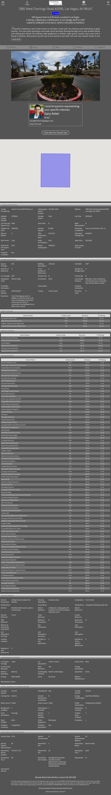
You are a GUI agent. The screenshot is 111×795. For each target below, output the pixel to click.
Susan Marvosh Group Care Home (11, 373)
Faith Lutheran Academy (8, 534)
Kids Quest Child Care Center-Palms (11, 518)
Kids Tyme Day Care (7, 503)
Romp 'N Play (5, 479)
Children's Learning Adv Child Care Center (13, 521)
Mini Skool (4, 414)
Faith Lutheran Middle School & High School (14, 516)
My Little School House (8, 383)
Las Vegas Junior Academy (9, 471)
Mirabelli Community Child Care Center (12, 539)
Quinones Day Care (6, 484)
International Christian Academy (11, 510)
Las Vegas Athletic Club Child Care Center (13, 425)
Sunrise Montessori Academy (9, 508)
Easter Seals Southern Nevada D (10, 469)
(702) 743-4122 (35, 124)
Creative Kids (5, 388)
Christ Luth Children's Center (10, 531)
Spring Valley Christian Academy (10, 368)
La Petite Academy (6, 464)
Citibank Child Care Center (9, 422)
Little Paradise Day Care (8, 381)
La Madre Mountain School (9, 466)
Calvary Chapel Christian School (10, 407)
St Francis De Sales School (9, 573)
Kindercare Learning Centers (9, 505)
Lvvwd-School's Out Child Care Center (12, 578)
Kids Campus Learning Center (10, 427)
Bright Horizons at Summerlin (10, 591)
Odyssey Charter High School (9, 348)
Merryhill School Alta (7, 554)
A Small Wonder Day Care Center (10, 552)
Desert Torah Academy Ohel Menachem (13, 562)
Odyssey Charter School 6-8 (9, 351)
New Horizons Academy (8, 461)
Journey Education (6, 412)
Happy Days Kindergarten (8, 560)
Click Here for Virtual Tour (55, 132)
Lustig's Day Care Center (8, 567)
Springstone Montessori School (10, 490)
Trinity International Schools (10, 588)
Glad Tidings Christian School (10, 391)
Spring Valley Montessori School (10, 401)
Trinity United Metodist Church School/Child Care (15, 495)
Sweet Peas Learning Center (9, 445)
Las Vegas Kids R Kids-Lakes (9, 386)
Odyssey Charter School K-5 (9, 345)
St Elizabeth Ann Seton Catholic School (13, 565)
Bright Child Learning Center (9, 443)
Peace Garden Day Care (8, 394)
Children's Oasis (6, 523)
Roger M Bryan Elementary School (11, 321)
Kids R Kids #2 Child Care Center (10, 432)
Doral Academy (5, 343)
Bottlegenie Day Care (7, 487)
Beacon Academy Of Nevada (9, 338)
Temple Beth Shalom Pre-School (11, 528)
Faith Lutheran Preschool (8, 544)
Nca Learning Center (7, 453)
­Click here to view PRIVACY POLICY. (79, 784)
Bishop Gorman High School (9, 500)
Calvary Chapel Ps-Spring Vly (9, 409)
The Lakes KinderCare (7, 417)
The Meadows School (7, 575)
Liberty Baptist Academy (8, 586)
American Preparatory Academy (10, 340)
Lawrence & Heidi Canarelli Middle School (13, 326)
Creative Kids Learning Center (10, 404)
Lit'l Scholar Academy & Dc (9, 438)
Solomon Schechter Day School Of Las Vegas (14, 526)
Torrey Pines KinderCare (8, 396)
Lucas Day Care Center (7, 583)
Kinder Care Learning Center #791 (11, 399)
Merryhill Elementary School (9, 375)
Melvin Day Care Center (8, 541)
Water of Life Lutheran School (10, 456)
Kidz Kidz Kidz (5, 430)
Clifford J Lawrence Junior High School (12, 323)
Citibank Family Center (8, 420)
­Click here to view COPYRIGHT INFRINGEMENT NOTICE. (52, 784)
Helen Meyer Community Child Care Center (14, 365)
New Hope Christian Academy (10, 549)
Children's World (6, 451)
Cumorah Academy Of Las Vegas (10, 474)
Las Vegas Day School (7, 440)
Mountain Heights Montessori (10, 482)
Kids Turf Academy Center (8, 362)
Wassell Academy (6, 492)
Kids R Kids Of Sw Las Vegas (9, 435)
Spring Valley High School (8, 318)
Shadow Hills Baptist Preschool (10, 557)
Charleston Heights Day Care (9, 497)
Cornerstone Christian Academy (10, 458)
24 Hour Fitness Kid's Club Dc (9, 477)
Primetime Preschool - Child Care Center (13, 570)
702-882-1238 (53, 209)
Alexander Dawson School (8, 536)
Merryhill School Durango (8, 378)
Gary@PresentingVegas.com (41, 121)
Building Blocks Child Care (9, 370)
